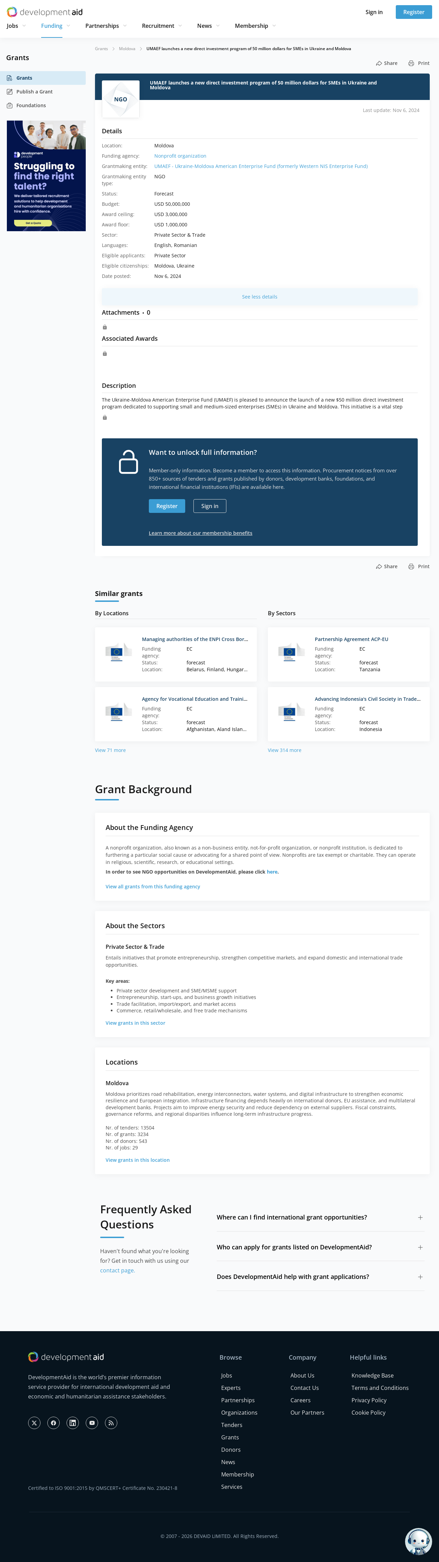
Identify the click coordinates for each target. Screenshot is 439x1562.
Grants (19, 78)
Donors (231, 1449)
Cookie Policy (368, 1412)
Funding (51, 26)
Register (414, 12)
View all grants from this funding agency (153, 886)
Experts (231, 1388)
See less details (259, 296)
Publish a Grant (29, 91)
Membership (251, 26)
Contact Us (304, 1388)
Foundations (26, 105)
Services (231, 1487)
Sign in (374, 12)
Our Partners (307, 1412)
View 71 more (110, 750)
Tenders (231, 1425)
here (272, 871)
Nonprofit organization (180, 156)
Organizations (239, 1412)
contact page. (117, 1270)
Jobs (12, 26)
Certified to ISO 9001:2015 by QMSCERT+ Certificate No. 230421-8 (102, 1488)
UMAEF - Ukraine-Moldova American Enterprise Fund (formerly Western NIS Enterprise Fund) (261, 166)
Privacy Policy (369, 1400)
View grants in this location (138, 1160)
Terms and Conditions (380, 1388)
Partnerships (102, 26)
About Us (302, 1375)
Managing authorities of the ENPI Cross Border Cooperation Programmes (228, 639)
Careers (300, 1400)
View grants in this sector (135, 1023)
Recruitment (158, 26)
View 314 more (284, 750)
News (204, 26)
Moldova (127, 49)
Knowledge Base (373, 1375)
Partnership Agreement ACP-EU (351, 639)
